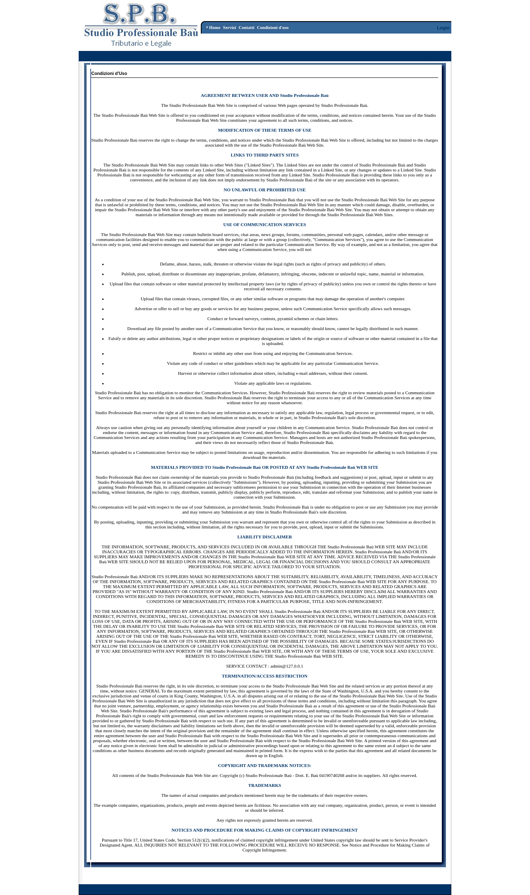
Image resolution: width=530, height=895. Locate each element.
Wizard (334, 890)
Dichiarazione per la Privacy (418, 890)
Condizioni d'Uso (364, 890)
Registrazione (434, 56)
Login (443, 27)
